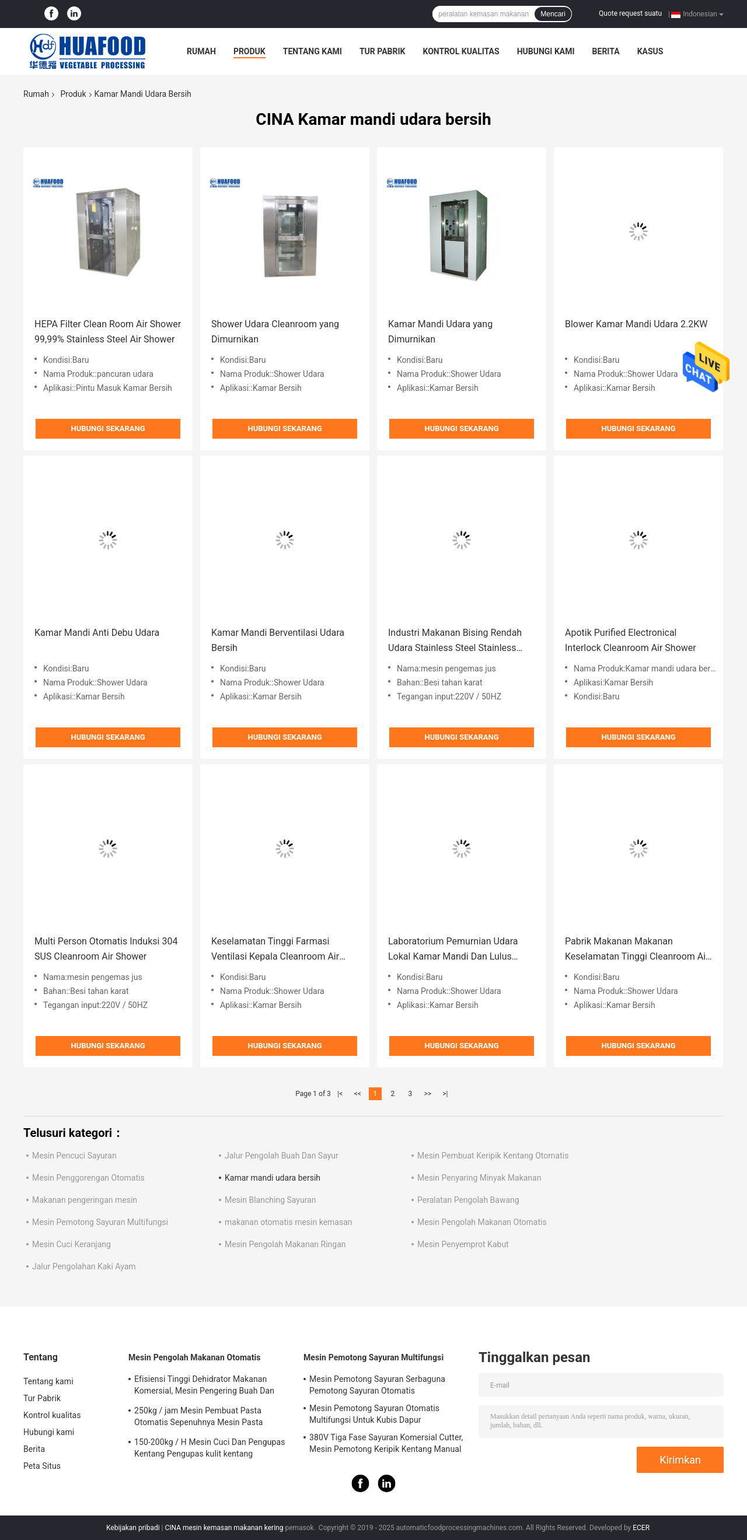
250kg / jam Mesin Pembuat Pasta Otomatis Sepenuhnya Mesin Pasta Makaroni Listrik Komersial (198, 1418)
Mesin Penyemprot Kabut (463, 1244)
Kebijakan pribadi (133, 1528)
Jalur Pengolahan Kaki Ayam (84, 1266)
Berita (606, 51)
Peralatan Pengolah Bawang (468, 1200)
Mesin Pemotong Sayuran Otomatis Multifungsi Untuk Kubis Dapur (374, 1414)
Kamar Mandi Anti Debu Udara (96, 632)
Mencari (553, 14)
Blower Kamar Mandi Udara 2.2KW (636, 324)
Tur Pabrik (382, 51)
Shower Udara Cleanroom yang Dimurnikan (275, 331)
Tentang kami (312, 51)
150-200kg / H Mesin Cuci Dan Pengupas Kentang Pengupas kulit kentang (209, 1447)
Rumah (201, 51)
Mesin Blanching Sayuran (270, 1200)
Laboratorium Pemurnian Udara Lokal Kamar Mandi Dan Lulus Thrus (453, 950)
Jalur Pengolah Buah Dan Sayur (281, 1155)
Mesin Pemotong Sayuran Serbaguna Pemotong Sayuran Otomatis (377, 1384)
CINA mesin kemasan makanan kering (224, 1528)
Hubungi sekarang (108, 428)
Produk (249, 51)
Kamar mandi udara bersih (272, 1177)
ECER (641, 1528)
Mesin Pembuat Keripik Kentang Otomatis (492, 1155)
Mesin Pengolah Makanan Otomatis (482, 1222)
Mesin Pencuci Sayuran (74, 1155)
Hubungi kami (546, 51)
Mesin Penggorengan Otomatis (88, 1177)
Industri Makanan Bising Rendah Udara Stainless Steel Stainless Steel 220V (455, 641)
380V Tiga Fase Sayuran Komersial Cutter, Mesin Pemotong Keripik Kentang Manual (386, 1443)
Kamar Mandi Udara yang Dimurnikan (440, 331)
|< (340, 1094)
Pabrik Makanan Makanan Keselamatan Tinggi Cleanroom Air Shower (637, 950)
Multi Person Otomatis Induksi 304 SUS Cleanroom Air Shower (105, 949)
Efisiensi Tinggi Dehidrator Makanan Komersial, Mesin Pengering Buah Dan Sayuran (204, 1386)
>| (445, 1094)
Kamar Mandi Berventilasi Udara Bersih (277, 640)
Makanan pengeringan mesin (84, 1200)
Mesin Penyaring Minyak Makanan (479, 1177)
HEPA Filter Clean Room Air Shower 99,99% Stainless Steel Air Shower (107, 331)
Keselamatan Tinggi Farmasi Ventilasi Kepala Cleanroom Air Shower (275, 950)
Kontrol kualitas (461, 51)
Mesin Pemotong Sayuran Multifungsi (100, 1222)
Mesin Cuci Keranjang (71, 1244)
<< (357, 1094)
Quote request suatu (630, 13)
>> (427, 1094)
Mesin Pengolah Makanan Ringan (285, 1244)
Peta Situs (42, 1466)
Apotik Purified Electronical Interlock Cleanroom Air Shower (630, 640)
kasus (650, 51)
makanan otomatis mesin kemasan (288, 1222)
